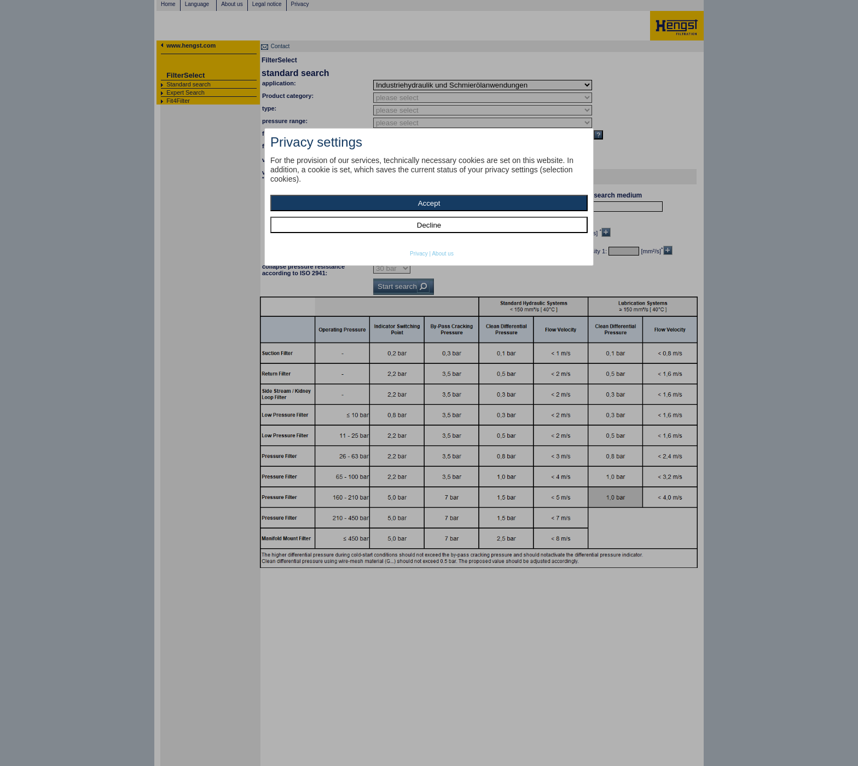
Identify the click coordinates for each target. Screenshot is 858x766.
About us (442, 254)
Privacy (419, 254)
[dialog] (429, 197)
